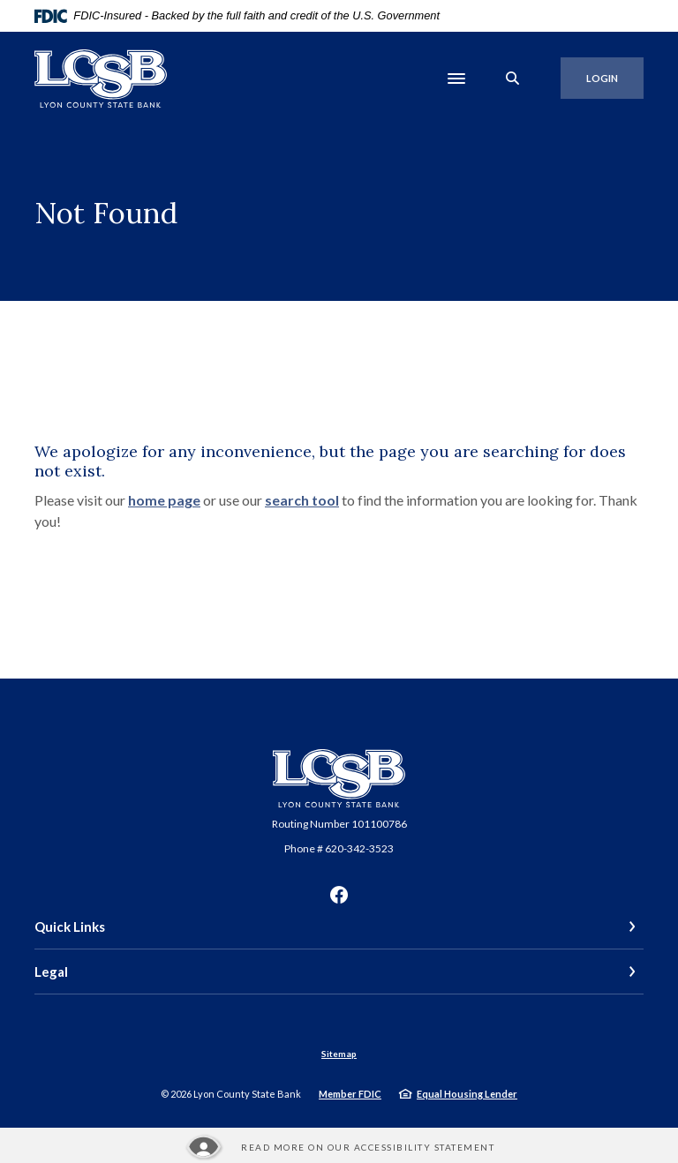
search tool (302, 499)
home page (164, 499)
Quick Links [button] (69, 926)
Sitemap (339, 1053)
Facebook (339, 895)
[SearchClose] (513, 78)
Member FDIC (350, 1093)
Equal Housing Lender (467, 1093)
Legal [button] (51, 971)
